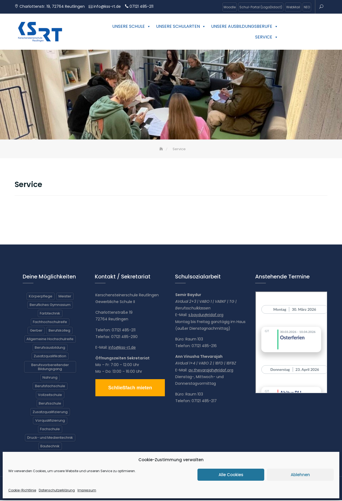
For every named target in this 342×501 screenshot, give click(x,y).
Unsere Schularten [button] (181, 26)
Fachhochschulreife (50, 322)
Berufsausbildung (50, 348)
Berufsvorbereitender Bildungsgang (50, 367)
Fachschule (50, 430)
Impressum (86, 490)
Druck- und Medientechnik (50, 438)
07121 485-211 (141, 6)
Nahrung (49, 378)
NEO (307, 7)
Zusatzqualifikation (50, 357)
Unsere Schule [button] (131, 26)
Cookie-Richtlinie (22, 490)
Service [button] (266, 37)
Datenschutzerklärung (57, 490)
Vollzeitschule (50, 395)
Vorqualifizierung (50, 421)
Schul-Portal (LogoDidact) (260, 7)
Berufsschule (50, 404)
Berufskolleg (59, 331)
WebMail (293, 7)
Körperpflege (40, 297)
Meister (65, 297)
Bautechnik (50, 447)
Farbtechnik (50, 314)
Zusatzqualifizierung (50, 412)
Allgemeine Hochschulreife (49, 340)
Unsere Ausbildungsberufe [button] (244, 26)
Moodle (230, 7)
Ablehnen (300, 474)
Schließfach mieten (130, 388)
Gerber (36, 331)
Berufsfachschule (50, 387)
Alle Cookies (231, 474)
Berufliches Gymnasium (50, 305)
